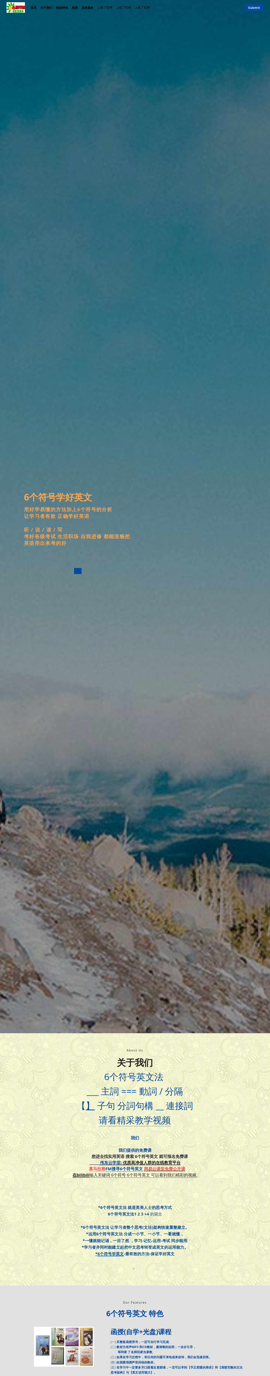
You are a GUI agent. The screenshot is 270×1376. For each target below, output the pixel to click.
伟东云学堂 (110, 1164)
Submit (254, 8)
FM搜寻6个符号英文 (124, 1170)
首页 (34, 8)
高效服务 (88, 8)
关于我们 (46, 8)
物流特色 (62, 8)
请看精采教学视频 (135, 1122)
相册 (75, 8)
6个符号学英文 (111, 1255)
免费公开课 (175, 1170)
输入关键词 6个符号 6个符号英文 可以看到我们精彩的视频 (134, 1176)
